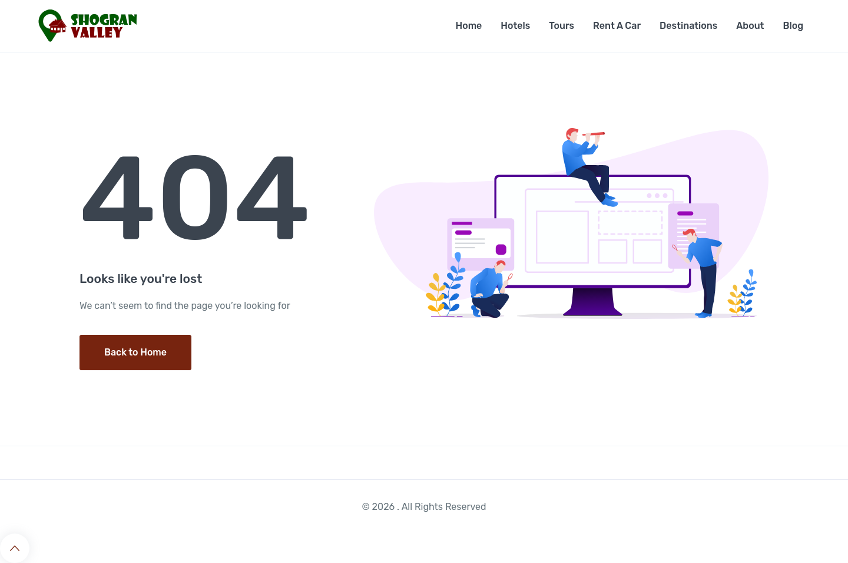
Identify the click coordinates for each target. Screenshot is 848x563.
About (750, 25)
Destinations (688, 25)
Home (469, 25)
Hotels (515, 25)
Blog (793, 25)
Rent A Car (617, 25)
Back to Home (135, 352)
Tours (561, 25)
